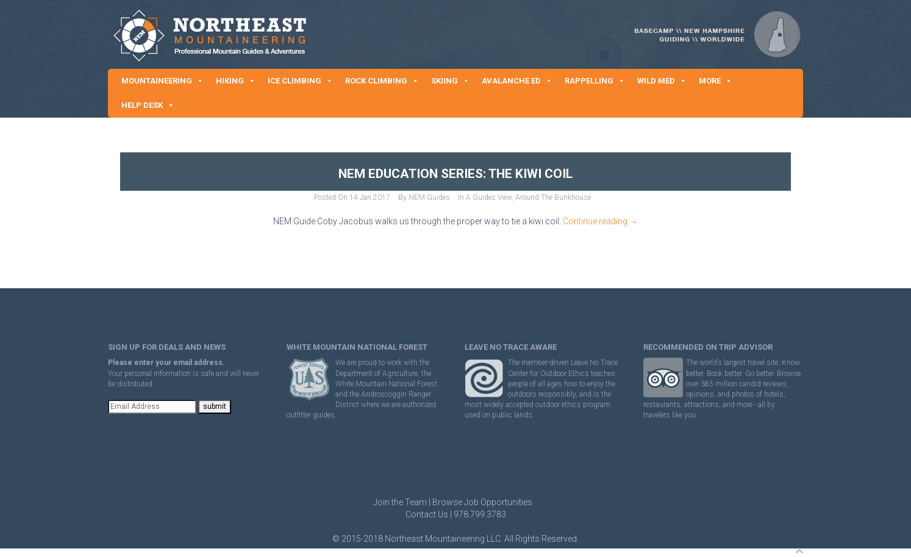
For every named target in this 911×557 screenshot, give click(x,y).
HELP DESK (147, 105)
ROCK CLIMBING (382, 81)
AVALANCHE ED (517, 81)
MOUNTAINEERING (162, 81)
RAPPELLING (595, 81)
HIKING (235, 81)
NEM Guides (429, 197)
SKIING (450, 81)
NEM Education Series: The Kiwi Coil (455, 173)
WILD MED (662, 81)
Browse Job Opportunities (482, 502)
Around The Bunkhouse (553, 197)
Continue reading (600, 221)
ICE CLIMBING (300, 81)
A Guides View (489, 197)
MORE (715, 81)
